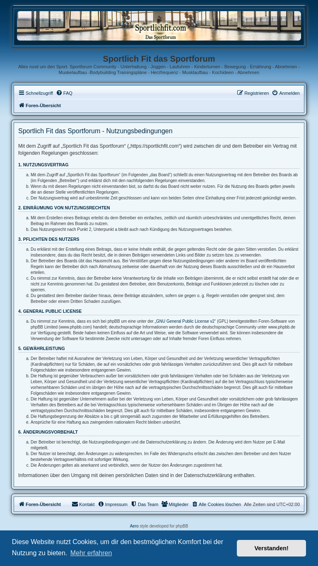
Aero (134, 526)
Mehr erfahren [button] (91, 552)
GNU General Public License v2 (185, 321)
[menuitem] (64, 93)
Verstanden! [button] (272, 548)
